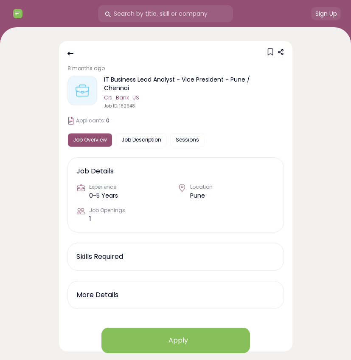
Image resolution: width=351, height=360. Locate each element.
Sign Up (326, 13)
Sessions (187, 139)
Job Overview (90, 139)
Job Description (141, 139)
